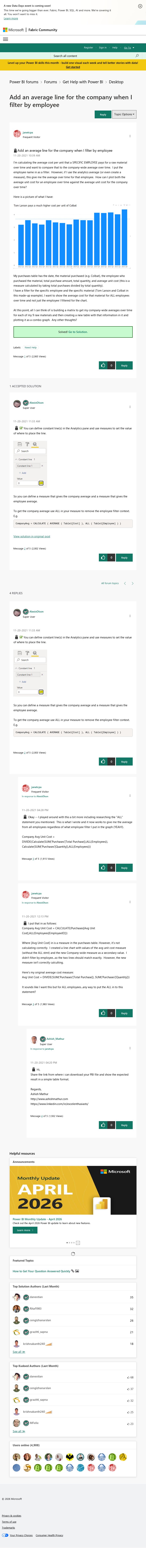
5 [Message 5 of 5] (33, 859)
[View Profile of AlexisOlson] (36, 402)
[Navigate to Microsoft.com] (13, 30)
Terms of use (9, 1522)
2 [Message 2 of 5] (24, 548)
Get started (73, 67)
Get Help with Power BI (83, 81)
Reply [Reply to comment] (124, 557)
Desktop (116, 81)
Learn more (11, 18)
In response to (35, 796)
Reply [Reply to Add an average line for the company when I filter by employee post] (124, 365)
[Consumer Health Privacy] (49, 1535)
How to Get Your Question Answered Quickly (42, 1271)
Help (114, 47)
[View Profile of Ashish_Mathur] (55, 1039)
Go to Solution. (78, 332)
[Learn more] (25, 1230)
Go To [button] (127, 47)
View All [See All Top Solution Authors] (19, 1352)
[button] (103, 114)
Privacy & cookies (11, 1516)
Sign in (102, 47)
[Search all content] (96, 55)
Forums (50, 81)
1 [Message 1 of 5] (24, 356)
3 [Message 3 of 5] (33, 1004)
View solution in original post (31, 536)
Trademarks (8, 1528)
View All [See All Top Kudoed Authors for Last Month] (19, 1431)
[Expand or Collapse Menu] (5, 39)
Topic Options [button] (123, 114)
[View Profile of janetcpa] (28, 132)
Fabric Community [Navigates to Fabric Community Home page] (43, 29)
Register (88, 47)
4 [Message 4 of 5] (42, 1116)
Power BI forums (24, 81)
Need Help (31, 347)
